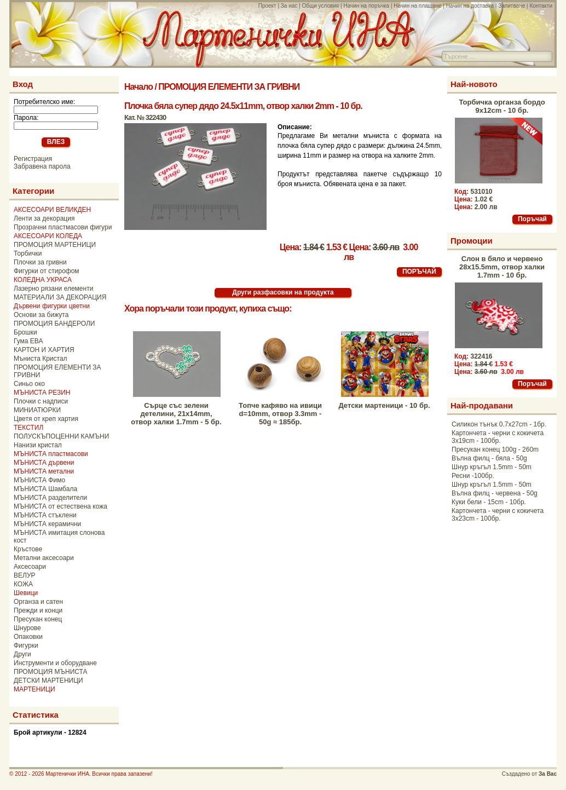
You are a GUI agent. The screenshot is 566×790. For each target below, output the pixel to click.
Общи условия (320, 6)
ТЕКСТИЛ (28, 427)
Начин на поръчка (366, 6)
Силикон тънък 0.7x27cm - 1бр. (499, 424)
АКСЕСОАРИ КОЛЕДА (48, 236)
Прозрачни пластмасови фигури (63, 227)
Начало (138, 86)
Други (22, 654)
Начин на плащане (417, 6)
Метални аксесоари (44, 558)
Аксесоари (30, 566)
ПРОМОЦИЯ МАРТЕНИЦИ (55, 245)
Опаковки (28, 637)
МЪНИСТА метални (44, 471)
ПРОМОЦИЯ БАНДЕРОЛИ (54, 323)
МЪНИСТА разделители (50, 497)
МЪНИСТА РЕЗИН (42, 392)
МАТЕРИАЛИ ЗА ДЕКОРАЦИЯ (60, 297)
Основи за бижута (41, 315)
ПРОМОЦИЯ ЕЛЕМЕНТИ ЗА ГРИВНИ (228, 86)
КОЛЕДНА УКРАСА (43, 280)
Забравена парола (42, 166)
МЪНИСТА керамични (47, 524)
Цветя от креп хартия (46, 419)
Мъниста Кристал (40, 358)
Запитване (511, 6)
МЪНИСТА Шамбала (45, 489)
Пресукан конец (38, 619)
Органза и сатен (38, 602)
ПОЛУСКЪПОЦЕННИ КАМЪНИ (61, 436)
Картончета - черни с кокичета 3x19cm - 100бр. (498, 437)
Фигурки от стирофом (46, 271)
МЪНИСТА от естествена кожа (60, 506)
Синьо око (29, 384)
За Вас (548, 774)
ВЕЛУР (25, 575)
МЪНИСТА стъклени (45, 515)
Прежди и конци (38, 610)
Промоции (472, 240)
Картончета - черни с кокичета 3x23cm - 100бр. (498, 514)
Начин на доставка (470, 6)
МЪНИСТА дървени (44, 462)
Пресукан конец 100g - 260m (495, 449)
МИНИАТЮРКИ (37, 410)
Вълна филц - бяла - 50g (489, 458)
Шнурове (27, 628)
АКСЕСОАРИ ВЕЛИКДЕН (52, 210)
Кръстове (28, 549)
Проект (267, 6)
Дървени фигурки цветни (52, 306)
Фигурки (26, 645)
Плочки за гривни (40, 262)
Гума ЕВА (28, 341)
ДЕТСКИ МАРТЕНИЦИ (48, 680)
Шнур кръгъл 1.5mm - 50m (492, 467)
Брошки (25, 332)
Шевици (26, 593)
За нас (289, 6)
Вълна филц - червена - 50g (495, 493)
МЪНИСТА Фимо (39, 480)
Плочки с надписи (41, 401)
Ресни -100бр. (473, 476)
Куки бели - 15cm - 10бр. (489, 502)
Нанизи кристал (38, 445)
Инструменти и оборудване (55, 663)
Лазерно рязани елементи (53, 288)
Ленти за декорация (44, 218)
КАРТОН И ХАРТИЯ (44, 350)
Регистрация (33, 159)
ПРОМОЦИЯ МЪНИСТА (51, 672)
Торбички (28, 253)
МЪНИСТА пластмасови (51, 454)
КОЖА (23, 584)
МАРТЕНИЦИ (34, 689)
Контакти (540, 6)
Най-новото (474, 84)
